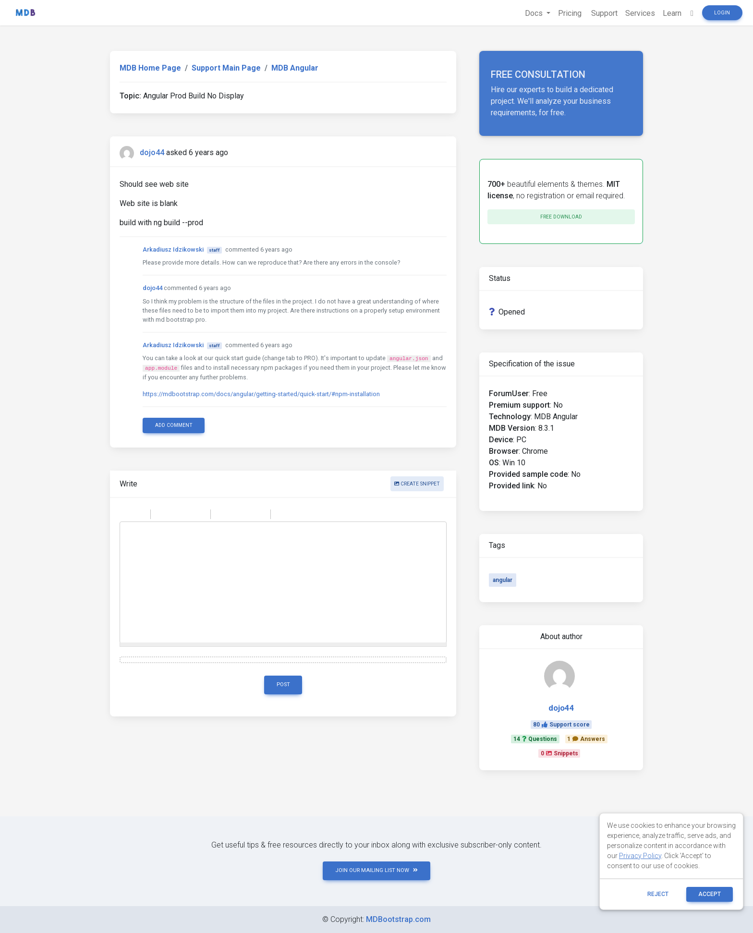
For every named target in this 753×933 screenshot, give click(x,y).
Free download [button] (561, 217)
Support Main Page (226, 68)
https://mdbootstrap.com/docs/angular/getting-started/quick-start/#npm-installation (261, 394)
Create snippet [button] (417, 484)
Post (283, 684)
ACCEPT (709, 894)
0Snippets (559, 753)
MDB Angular (294, 68)
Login (722, 13)
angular (502, 580)
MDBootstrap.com (398, 919)
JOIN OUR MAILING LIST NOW (376, 870)
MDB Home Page (150, 68)
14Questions (535, 739)
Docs (535, 13)
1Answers (586, 739)
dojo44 (152, 152)
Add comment (174, 425)
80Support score (561, 724)
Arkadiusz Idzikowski (173, 249)
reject (657, 894)
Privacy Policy (640, 856)
